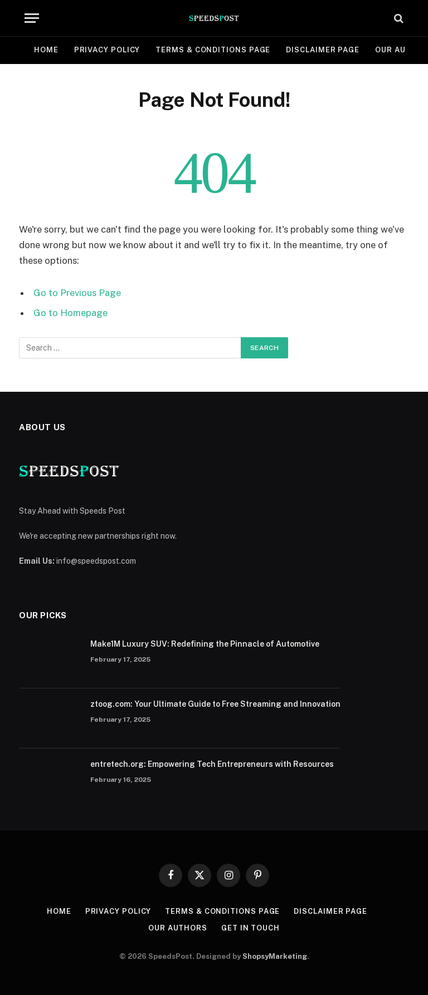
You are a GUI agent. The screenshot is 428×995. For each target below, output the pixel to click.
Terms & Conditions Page (212, 50)
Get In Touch (250, 928)
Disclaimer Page (322, 50)
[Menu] (32, 18)
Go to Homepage (70, 312)
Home (46, 50)
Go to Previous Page (77, 292)
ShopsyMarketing (274, 956)
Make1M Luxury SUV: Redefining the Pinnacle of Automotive (204, 643)
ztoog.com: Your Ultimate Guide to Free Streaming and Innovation (215, 704)
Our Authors (177, 928)
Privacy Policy (107, 50)
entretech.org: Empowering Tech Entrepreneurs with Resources (212, 764)
